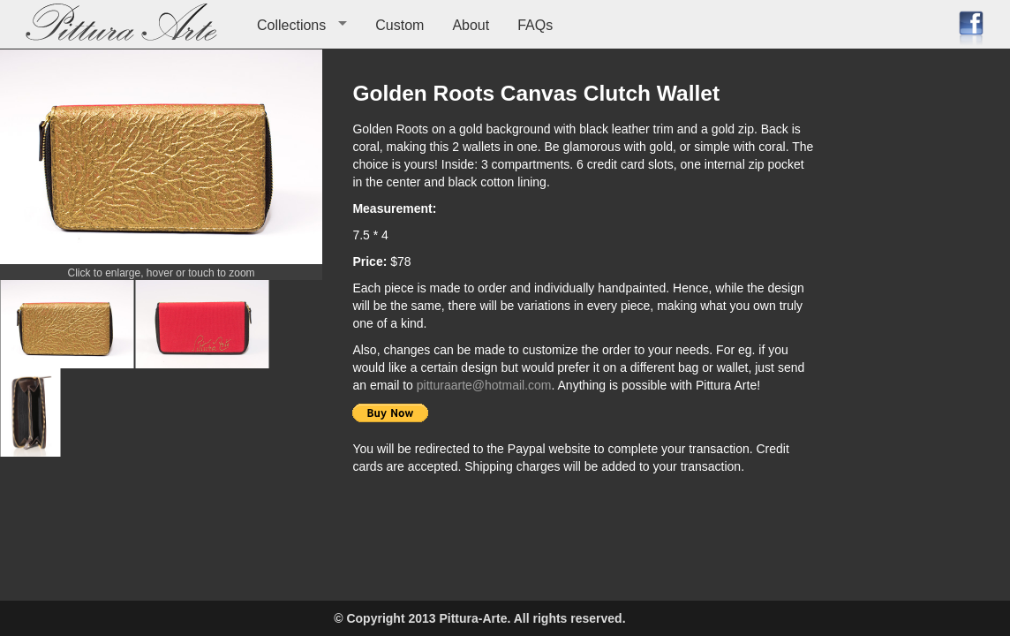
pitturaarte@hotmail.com (484, 385)
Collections (291, 25)
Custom (399, 25)
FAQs (535, 25)
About (470, 25)
